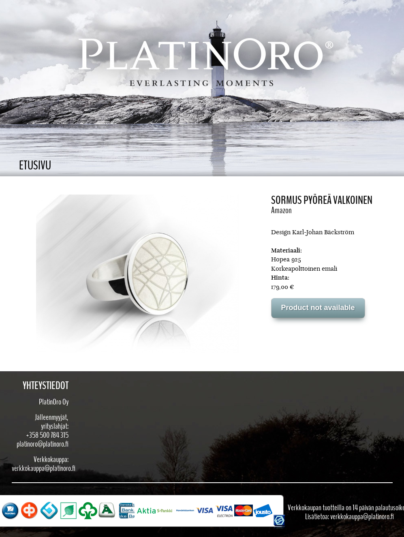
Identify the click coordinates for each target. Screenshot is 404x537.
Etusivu (35, 165)
